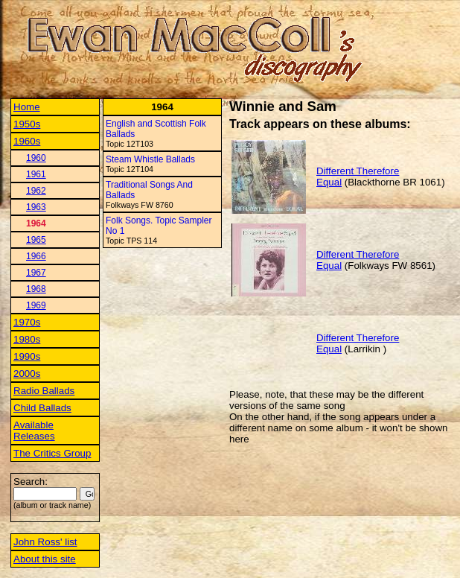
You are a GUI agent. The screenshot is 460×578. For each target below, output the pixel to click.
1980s (26, 339)
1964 (36, 223)
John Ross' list (45, 541)
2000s (26, 373)
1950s (26, 124)
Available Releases (34, 430)
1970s (26, 322)
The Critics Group (52, 453)
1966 (36, 256)
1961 (36, 174)
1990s (26, 356)
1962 (36, 190)
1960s (26, 141)
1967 (36, 272)
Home (26, 106)
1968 (36, 289)
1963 (36, 207)
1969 (36, 305)
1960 (36, 158)
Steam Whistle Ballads (150, 159)
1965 (36, 240)
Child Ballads (42, 407)
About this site (44, 559)
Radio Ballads (43, 390)
